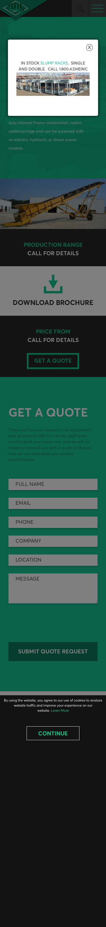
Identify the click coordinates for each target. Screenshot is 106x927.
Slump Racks (54, 63)
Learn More (60, 710)
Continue (53, 734)
